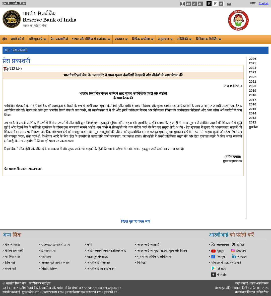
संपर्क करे (10, 268)
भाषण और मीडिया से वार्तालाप (91, 39)
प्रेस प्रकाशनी (20, 50)
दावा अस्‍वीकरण (259, 283)
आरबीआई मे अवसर (98, 262)
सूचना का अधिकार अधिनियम (154, 256)
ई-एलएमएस (48, 250)
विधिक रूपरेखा (142, 39)
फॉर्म (89, 244)
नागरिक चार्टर (12, 256)
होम (4, 39)
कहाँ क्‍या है (242, 283)
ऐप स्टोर (221, 274)
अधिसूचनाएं (37, 39)
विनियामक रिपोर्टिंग (208, 39)
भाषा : (253, 3)
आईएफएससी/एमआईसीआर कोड (106, 250)
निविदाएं (142, 262)
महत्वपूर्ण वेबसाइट (97, 256)
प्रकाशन (121, 39)
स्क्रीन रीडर (262, 292)
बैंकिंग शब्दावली (14, 250)
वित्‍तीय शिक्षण (49, 268)
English (263, 3)
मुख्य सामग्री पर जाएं (14, 3)
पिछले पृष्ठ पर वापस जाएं (135, 221)
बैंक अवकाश (12, 244)
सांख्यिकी (184, 39)
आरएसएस (223, 244)
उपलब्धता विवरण (245, 292)
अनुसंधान (165, 39)
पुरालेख (253, 127)
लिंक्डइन (242, 256)
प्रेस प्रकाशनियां (58, 39)
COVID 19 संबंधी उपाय (55, 244)
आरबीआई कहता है (148, 244)
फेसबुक (221, 256)
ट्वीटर (240, 244)
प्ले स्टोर (221, 268)
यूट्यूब (220, 250)
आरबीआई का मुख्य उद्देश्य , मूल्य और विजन (162, 250)
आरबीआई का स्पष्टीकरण (101, 268)
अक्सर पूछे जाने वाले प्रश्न (55, 262)
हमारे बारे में (17, 39)
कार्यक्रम (46, 256)
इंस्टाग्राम (241, 250)
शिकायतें (10, 262)
